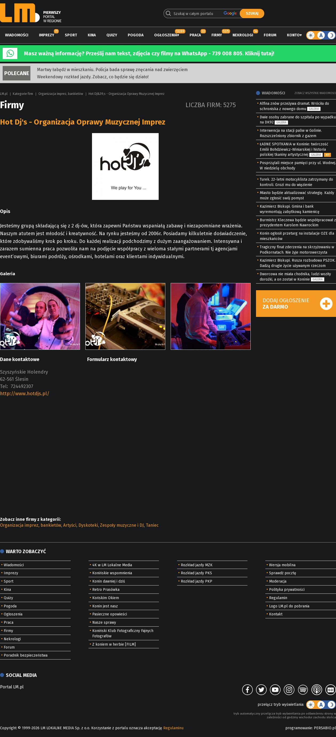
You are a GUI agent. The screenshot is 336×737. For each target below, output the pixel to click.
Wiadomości (16, 35)
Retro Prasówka (105, 589)
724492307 (22, 386)
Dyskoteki (88, 525)
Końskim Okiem (105, 598)
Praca (195, 35)
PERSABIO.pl (325, 728)
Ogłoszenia (165, 35)
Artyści (69, 525)
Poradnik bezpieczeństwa (25, 655)
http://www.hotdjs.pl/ (24, 394)
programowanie (298, 728)
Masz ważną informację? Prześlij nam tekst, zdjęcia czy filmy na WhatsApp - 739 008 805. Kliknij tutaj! (149, 53)
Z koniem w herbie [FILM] (114, 644)
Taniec (152, 525)
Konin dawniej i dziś (108, 581)
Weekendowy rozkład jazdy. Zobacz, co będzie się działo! (93, 76)
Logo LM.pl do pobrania (289, 606)
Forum (270, 35)
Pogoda (135, 35)
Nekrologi (243, 35)
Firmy (216, 35)
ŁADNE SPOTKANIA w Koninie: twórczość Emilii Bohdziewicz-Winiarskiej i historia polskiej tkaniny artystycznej (294, 149)
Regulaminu (173, 728)
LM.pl (3, 94)
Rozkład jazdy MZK (197, 565)
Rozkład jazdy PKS (196, 573)
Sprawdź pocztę (282, 573)
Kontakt (275, 614)
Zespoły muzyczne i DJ (122, 525)
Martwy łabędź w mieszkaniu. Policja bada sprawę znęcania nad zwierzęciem (112, 69)
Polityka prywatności (287, 589)
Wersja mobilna (282, 565)
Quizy (111, 35)
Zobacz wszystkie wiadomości (315, 93)
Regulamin (278, 598)
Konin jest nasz (105, 606)
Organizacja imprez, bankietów (60, 94)
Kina (92, 35)
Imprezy (46, 35)
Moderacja (277, 581)
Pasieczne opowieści (109, 614)
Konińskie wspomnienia (112, 573)
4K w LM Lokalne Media (112, 565)
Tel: (4, 386)
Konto (293, 35)
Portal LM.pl (11, 686)
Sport (71, 35)
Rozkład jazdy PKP (196, 581)
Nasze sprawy (104, 622)
